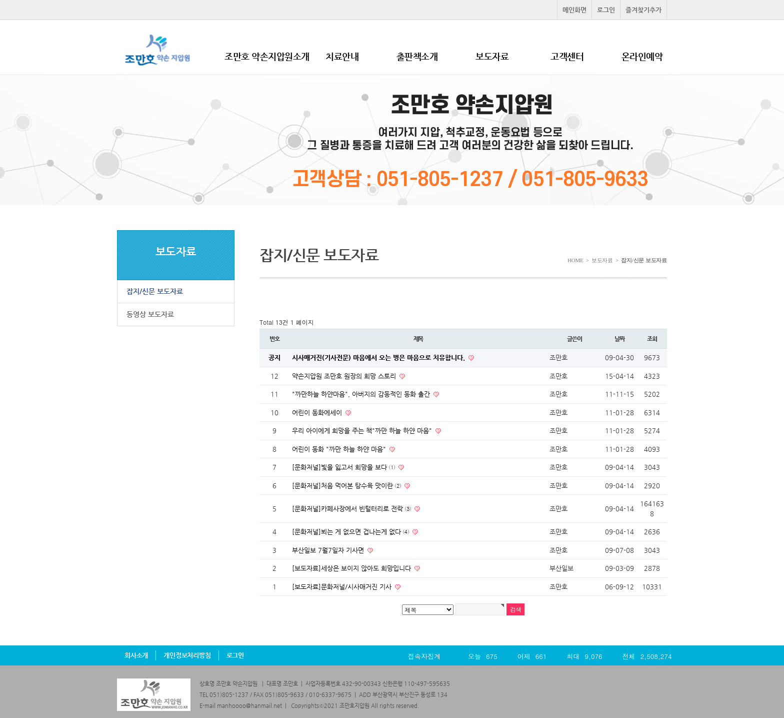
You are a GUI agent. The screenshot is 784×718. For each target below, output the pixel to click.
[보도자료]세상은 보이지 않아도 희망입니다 (352, 568)
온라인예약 (642, 56)
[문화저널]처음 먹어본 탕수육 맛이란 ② (347, 485)
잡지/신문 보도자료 (154, 291)
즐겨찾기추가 (644, 10)
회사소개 (136, 655)
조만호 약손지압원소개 (267, 56)
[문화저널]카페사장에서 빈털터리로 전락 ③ (352, 508)
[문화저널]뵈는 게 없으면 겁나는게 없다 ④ (351, 531)
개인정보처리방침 (187, 655)
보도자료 (492, 56)
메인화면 (574, 10)
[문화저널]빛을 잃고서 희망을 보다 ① (344, 467)
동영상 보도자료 (150, 314)
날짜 (619, 338)
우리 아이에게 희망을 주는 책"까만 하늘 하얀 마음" (363, 430)
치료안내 (342, 56)
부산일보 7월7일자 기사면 (329, 550)
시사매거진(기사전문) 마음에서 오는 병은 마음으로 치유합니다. (379, 357)
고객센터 (567, 56)
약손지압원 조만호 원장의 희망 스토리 (345, 376)
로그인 (606, 10)
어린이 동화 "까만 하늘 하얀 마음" (340, 449)
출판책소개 (417, 56)
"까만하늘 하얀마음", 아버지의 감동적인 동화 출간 (362, 394)
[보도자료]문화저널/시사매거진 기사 (343, 586)
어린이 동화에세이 (318, 412)
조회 (652, 338)
